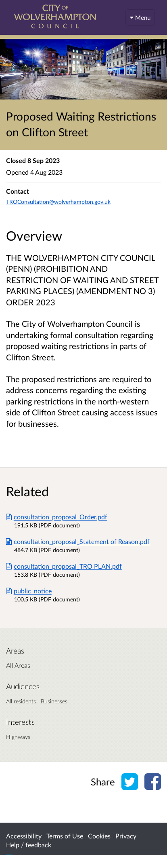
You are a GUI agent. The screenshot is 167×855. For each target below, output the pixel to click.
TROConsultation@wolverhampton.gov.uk (58, 201)
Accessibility (24, 836)
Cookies (99, 836)
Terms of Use (64, 836)
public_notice (29, 591)
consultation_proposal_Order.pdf (56, 517)
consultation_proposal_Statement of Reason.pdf (78, 541)
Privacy (125, 836)
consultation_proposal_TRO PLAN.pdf (64, 566)
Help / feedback (28, 845)
